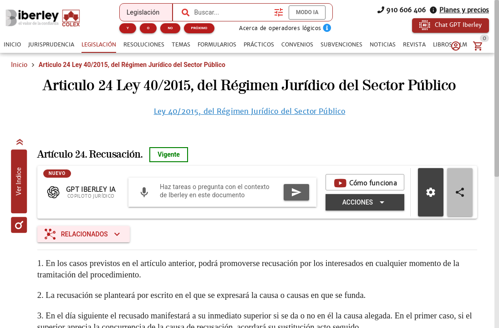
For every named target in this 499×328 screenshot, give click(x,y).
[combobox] (232, 12)
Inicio (19, 65)
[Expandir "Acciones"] (365, 202)
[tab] (12, 44)
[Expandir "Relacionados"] (83, 234)
